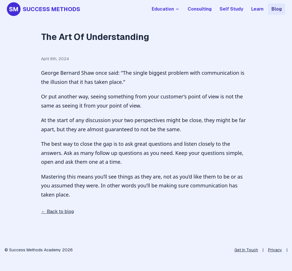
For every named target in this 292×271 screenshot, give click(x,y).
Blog (276, 9)
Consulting (200, 9)
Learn (257, 9)
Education (166, 9)
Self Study (231, 9)
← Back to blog (57, 212)
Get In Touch (246, 249)
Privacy (275, 249)
